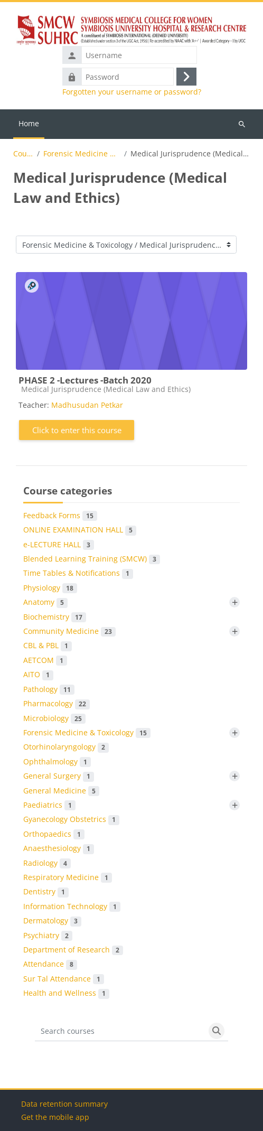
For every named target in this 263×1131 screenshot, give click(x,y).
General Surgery (58, 776)
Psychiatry (47, 935)
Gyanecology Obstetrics (71, 819)
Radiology (47, 863)
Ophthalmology (57, 761)
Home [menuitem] (28, 123)
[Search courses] (120, 1031)
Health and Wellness (66, 993)
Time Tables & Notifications (78, 573)
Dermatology (52, 920)
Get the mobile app (55, 1117)
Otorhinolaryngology (66, 747)
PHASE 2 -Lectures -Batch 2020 (85, 380)
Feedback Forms (60, 515)
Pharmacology (56, 703)
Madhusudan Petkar (87, 405)
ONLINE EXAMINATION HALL (79, 530)
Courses (23, 153)
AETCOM (45, 660)
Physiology (50, 588)
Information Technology (71, 906)
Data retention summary (64, 1104)
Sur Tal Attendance (63, 979)
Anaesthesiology (58, 848)
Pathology (48, 689)
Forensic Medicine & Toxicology (81, 153)
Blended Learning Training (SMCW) (91, 559)
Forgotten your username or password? (131, 92)
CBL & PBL (47, 645)
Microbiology (54, 718)
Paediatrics (49, 805)
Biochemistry (54, 617)
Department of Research (73, 950)
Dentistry (46, 891)
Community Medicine (69, 631)
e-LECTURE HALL (58, 544)
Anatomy (45, 602)
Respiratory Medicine (67, 877)
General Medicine (61, 791)
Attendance (50, 964)
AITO (38, 674)
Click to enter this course (76, 430)
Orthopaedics (53, 834)
